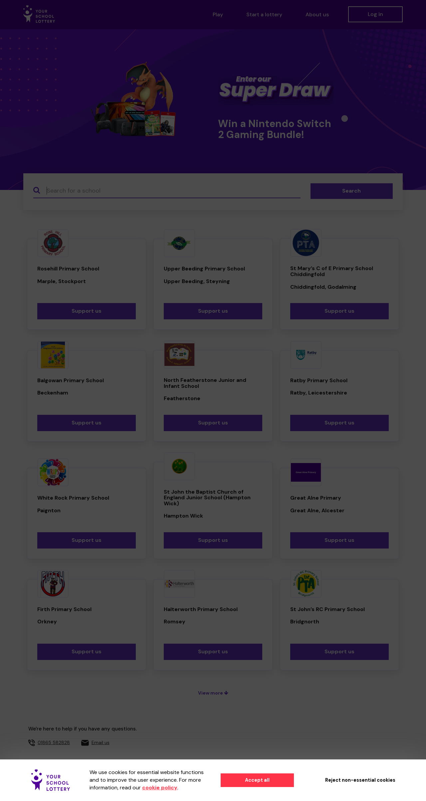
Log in (375, 14)
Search (351, 190)
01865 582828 (54, 742)
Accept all (257, 780)
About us (317, 14)
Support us (87, 310)
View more (213, 693)
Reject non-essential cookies (360, 780)
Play (218, 14)
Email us (100, 742)
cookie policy (159, 787)
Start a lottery (264, 14)
